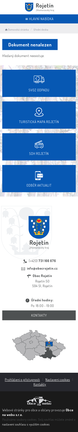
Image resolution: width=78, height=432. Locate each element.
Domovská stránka (17, 29)
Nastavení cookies (57, 379)
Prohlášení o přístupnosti (22, 379)
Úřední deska (41, 29)
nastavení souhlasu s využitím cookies (26, 424)
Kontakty (39, 315)
